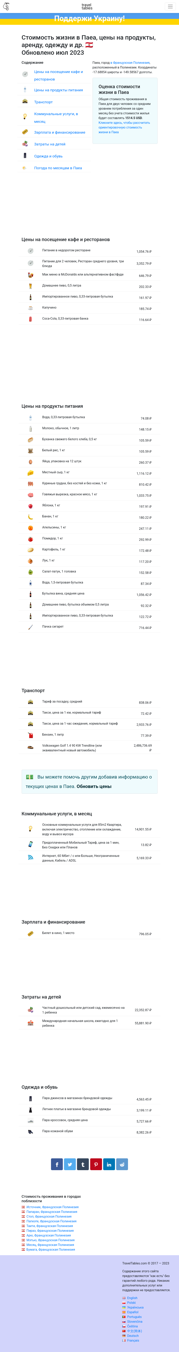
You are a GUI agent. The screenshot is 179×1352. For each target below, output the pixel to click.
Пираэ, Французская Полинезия (50, 1231)
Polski (129, 1303)
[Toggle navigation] (170, 6)
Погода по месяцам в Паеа (58, 168)
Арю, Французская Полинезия (48, 1235)
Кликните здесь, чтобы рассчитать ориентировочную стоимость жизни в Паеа (124, 127)
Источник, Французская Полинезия (52, 1207)
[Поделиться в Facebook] (57, 1164)
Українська (133, 1307)
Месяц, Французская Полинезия (50, 1245)
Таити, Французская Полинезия (49, 1226)
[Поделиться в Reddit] (122, 1164)
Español (130, 1312)
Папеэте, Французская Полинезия (51, 1221)
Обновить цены (94, 786)
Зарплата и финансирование (59, 132)
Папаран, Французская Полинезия (51, 1212)
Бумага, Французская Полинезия (50, 1249)
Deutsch (130, 1336)
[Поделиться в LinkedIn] (109, 1164)
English (129, 1298)
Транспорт (43, 102)
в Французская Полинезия (130, 63)
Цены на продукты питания (58, 90)
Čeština (130, 1326)
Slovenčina (132, 1321)
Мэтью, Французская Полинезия (50, 1240)
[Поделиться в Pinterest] (96, 1164)
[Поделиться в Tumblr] (83, 1164)
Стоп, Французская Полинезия (48, 1216)
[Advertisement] (90, 208)
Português (132, 1317)
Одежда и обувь (48, 156)
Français (130, 1340)
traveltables (87, 6)
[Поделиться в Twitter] (70, 1164)
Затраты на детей (50, 144)
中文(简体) (132, 1331)
